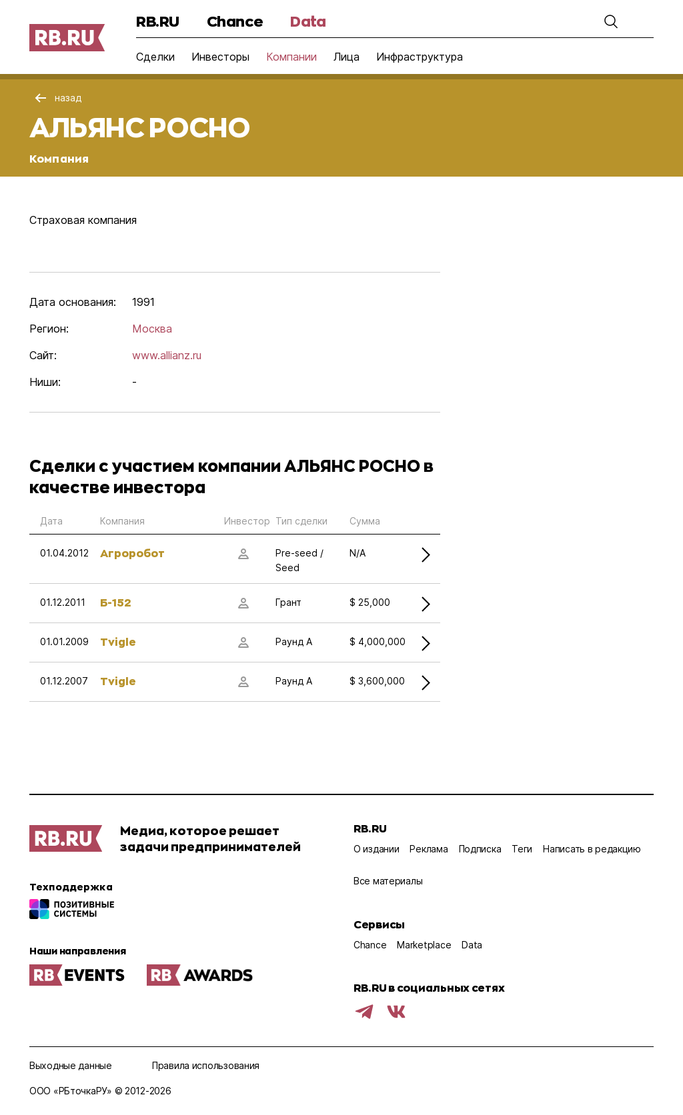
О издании (376, 848)
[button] (611, 21)
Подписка (480, 848)
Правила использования (205, 1065)
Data (307, 21)
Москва (152, 328)
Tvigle (118, 641)
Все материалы (388, 880)
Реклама (429, 848)
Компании (291, 56)
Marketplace (424, 944)
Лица (346, 56)
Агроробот (132, 553)
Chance (235, 21)
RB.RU (157, 21)
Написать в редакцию (592, 848)
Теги (522, 848)
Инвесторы (220, 56)
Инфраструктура (419, 56)
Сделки (155, 56)
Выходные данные (70, 1065)
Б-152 (115, 602)
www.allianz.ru (166, 355)
